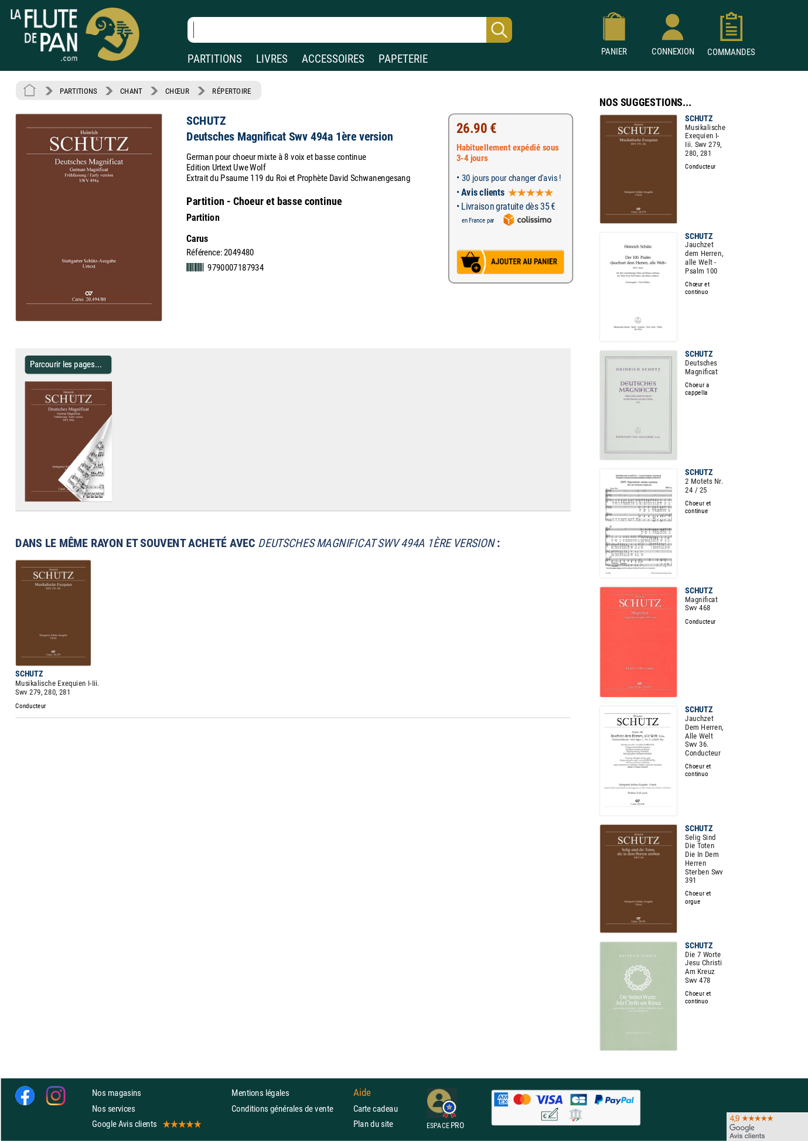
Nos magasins (116, 1093)
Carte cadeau (375, 1108)
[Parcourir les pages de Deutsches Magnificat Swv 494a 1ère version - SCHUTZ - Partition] (107, 499)
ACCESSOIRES (333, 59)
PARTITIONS (214, 59)
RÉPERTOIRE (231, 90)
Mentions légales (260, 1093)
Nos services (113, 1108)
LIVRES (272, 59)
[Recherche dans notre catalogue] (349, 30)
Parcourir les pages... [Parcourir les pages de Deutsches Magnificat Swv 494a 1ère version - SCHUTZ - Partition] (66, 365)
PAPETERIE (403, 59)
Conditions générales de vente (289, 1108)
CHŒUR (177, 90)
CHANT (131, 90)
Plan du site (373, 1124)
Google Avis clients (146, 1124)
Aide (362, 1093)
